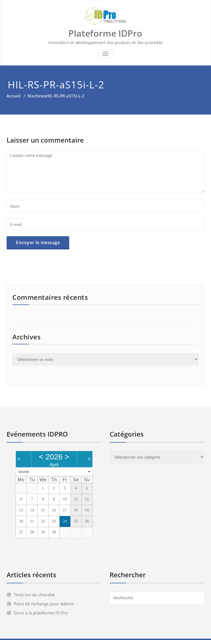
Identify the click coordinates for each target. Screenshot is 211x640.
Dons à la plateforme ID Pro (41, 613)
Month (24, 472)
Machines (36, 96)
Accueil (13, 96)
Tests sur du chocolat (34, 594)
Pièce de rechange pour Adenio (44, 603)
